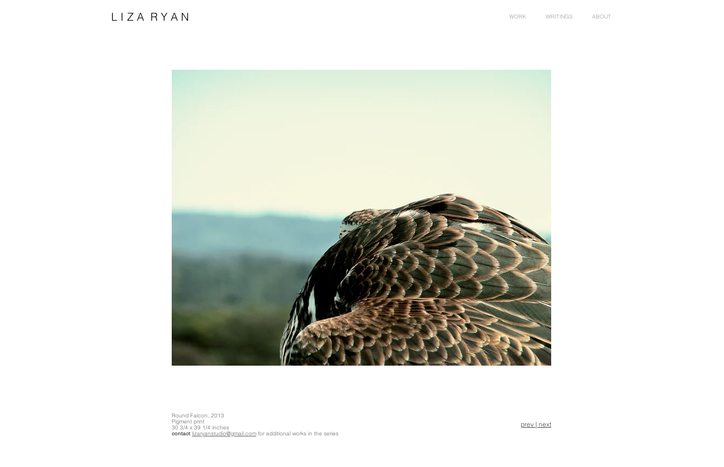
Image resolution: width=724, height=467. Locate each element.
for (261, 433)
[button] (601, 16)
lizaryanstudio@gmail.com (224, 433)
